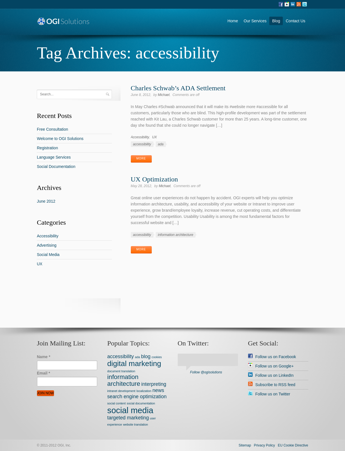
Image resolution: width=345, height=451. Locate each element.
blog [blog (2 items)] (145, 356)
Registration (47, 148)
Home (232, 21)
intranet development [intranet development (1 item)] (121, 391)
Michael (164, 95)
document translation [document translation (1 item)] (121, 371)
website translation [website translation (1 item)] (135, 424)
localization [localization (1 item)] (143, 391)
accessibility (142, 144)
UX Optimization (154, 179)
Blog (276, 21)
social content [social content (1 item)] (116, 403)
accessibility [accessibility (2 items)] (120, 356)
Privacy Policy (264, 445)
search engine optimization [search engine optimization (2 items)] (137, 396)
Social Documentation (56, 166)
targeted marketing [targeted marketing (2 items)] (128, 418)
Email (43, 373)
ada (161, 144)
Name (43, 356)
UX (154, 137)
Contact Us (295, 21)
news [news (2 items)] (158, 390)
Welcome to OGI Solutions (60, 138)
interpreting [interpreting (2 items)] (153, 384)
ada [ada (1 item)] (137, 357)
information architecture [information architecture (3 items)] (123, 380)
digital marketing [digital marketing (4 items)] (134, 363)
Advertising (46, 245)
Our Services (255, 21)
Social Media (48, 254)
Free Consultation (52, 129)
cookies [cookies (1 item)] (157, 357)
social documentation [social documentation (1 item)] (141, 403)
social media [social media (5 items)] (130, 410)
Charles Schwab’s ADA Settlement (178, 88)
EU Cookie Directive (293, 445)
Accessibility (140, 137)
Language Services (54, 157)
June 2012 (46, 201)
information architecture (175, 235)
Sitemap (244, 445)
